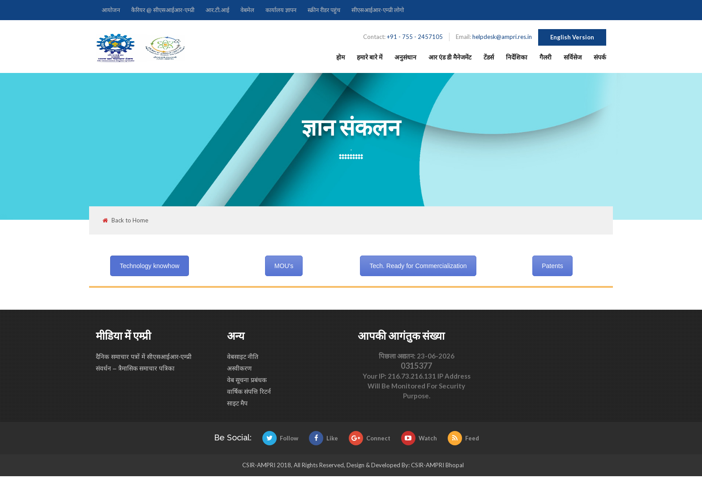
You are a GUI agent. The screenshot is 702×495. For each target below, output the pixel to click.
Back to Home (125, 220)
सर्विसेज (573, 57)
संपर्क (600, 57)
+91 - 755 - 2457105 (415, 36)
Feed (463, 438)
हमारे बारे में (369, 57)
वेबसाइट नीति (243, 356)
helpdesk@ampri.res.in (502, 36)
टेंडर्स (489, 57)
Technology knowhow (149, 265)
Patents (552, 265)
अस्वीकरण (239, 368)
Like (323, 438)
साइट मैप (237, 403)
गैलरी (545, 57)
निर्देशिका (516, 57)
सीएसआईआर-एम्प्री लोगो (377, 9)
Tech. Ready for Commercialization (418, 265)
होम (340, 57)
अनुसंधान (405, 57)
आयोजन (111, 9)
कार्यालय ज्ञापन (280, 9)
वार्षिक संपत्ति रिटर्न (249, 391)
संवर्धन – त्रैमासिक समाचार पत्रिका (135, 368)
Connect (369, 438)
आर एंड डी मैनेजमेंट (449, 57)
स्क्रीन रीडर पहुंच (324, 9)
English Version (572, 37)
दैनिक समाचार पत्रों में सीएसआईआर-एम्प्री (144, 356)
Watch (419, 438)
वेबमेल (247, 9)
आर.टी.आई (217, 9)
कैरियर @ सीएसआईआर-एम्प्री (162, 9)
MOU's (283, 265)
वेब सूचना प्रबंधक (247, 380)
